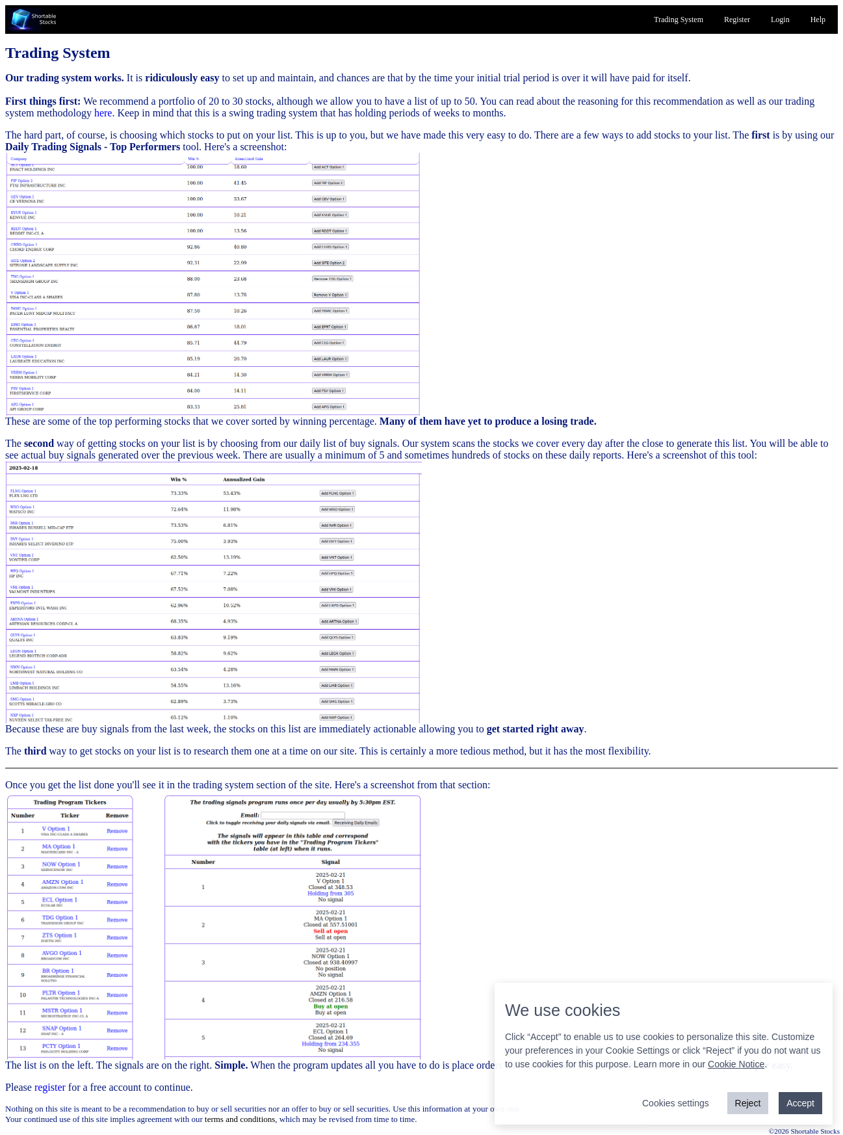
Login (780, 19)
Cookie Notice (736, 1064)
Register (737, 19)
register (50, 1087)
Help (818, 19)
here (103, 112)
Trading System (678, 19)
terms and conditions (240, 1119)
